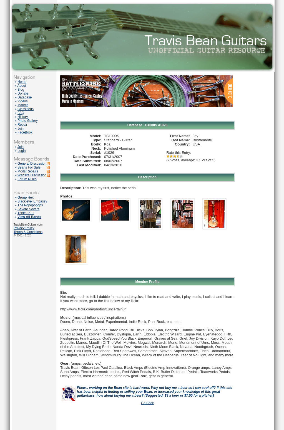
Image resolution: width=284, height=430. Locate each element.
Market (22, 105)
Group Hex (25, 197)
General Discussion (31, 163)
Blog (20, 90)
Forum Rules (27, 179)
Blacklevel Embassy (32, 201)
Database (24, 97)
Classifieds (25, 109)
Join (20, 128)
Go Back (147, 403)
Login (21, 151)
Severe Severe (28, 209)
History (22, 117)
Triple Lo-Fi (25, 213)
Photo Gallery (27, 121)
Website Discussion (31, 175)
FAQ (20, 113)
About (21, 86)
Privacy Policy (24, 228)
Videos (22, 101)
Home (21, 82)
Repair (22, 125)
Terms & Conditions (28, 232)
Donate (22, 93)
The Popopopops (30, 205)
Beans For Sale (29, 167)
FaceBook (24, 132)
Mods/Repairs (27, 171)
